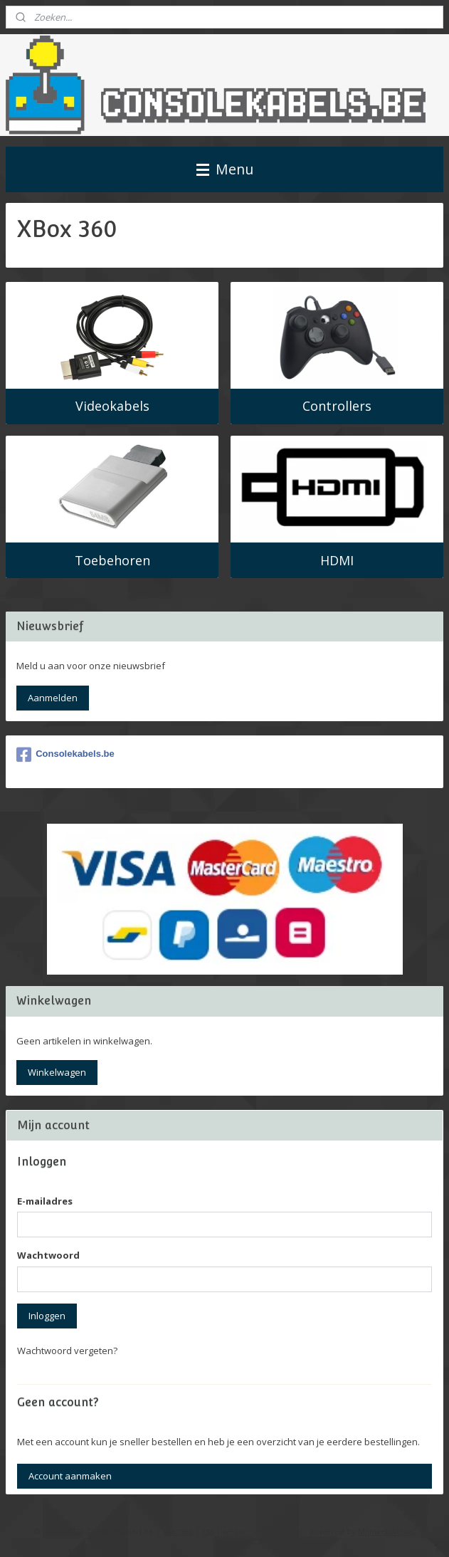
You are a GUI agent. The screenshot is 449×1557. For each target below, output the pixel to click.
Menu (224, 169)
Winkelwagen (57, 1072)
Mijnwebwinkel (387, 1531)
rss (208, 1531)
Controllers (336, 406)
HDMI (337, 560)
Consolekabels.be (65, 754)
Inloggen (46, 1315)
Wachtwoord (48, 1255)
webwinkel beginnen (262, 1531)
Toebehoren (112, 560)
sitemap (178, 1531)
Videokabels (112, 406)
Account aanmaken (70, 1475)
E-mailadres (45, 1201)
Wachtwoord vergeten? (67, 1350)
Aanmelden (53, 697)
